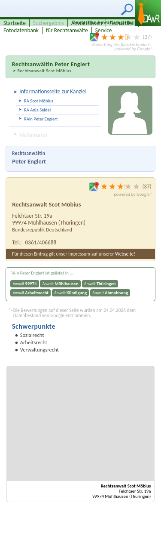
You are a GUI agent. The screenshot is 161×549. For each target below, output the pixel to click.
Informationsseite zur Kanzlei (52, 91)
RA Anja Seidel (37, 110)
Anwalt (25, 284)
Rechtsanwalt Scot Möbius (44, 71)
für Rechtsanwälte (67, 30)
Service (103, 30)
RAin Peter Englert (41, 119)
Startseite (14, 23)
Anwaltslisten (86, 23)
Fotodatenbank (21, 30)
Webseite (124, 254)
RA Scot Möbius (38, 101)
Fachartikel (122, 23)
